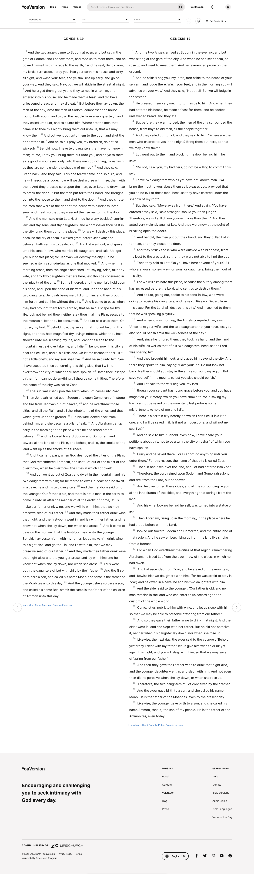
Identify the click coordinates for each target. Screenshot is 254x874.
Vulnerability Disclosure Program (39, 858)
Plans (65, 6)
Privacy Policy (65, 853)
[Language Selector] (212, 7)
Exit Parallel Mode (216, 21)
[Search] (131, 7)
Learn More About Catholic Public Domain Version (155, 725)
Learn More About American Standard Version (47, 605)
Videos (77, 6)
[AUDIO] (188, 21)
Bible (53, 6)
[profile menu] (225, 7)
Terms (78, 853)
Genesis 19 (52, 20)
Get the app (196, 6)
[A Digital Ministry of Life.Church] (127, 844)
